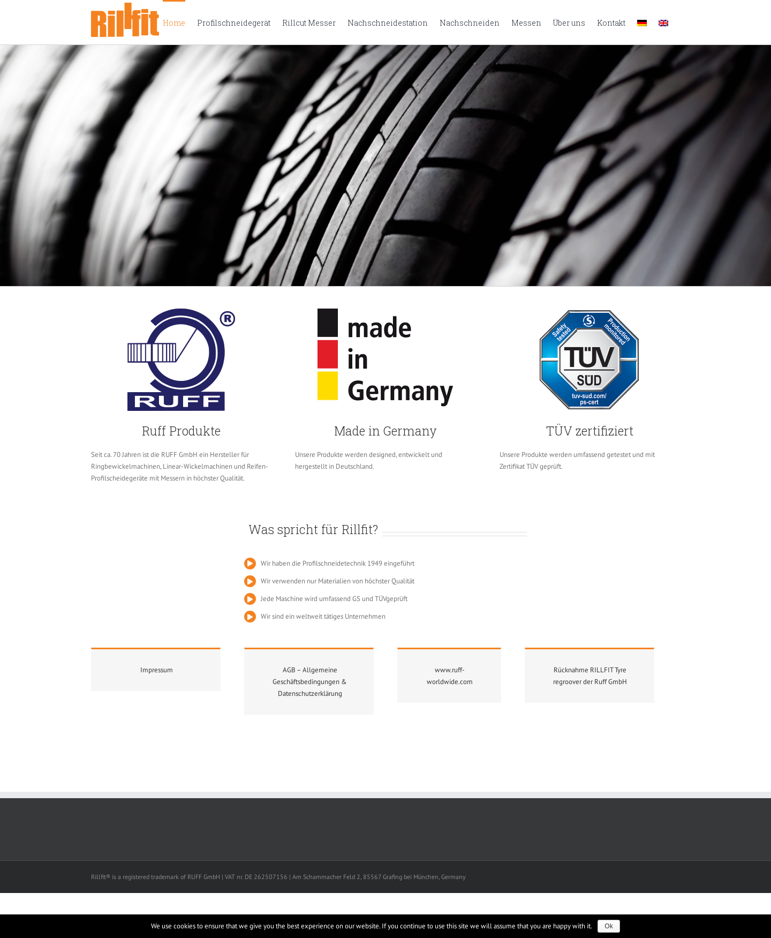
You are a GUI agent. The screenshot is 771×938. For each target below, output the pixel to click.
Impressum (156, 669)
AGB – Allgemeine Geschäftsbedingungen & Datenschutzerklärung (310, 681)
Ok (608, 926)
